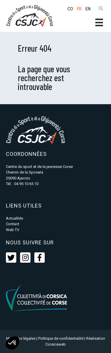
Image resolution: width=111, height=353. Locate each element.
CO (70, 8)
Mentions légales (21, 338)
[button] (99, 22)
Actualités (14, 218)
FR (79, 8)
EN (88, 8)
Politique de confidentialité (60, 338)
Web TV (12, 230)
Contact (12, 224)
